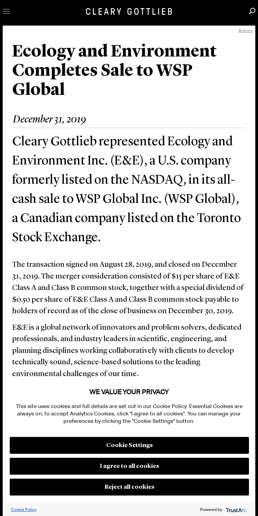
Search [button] (252, 11)
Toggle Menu (6, 11)
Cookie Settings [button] (129, 445)
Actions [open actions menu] (246, 30)
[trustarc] (235, 509)
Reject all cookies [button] (129, 487)
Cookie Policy (24, 509)
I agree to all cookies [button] (129, 466)
